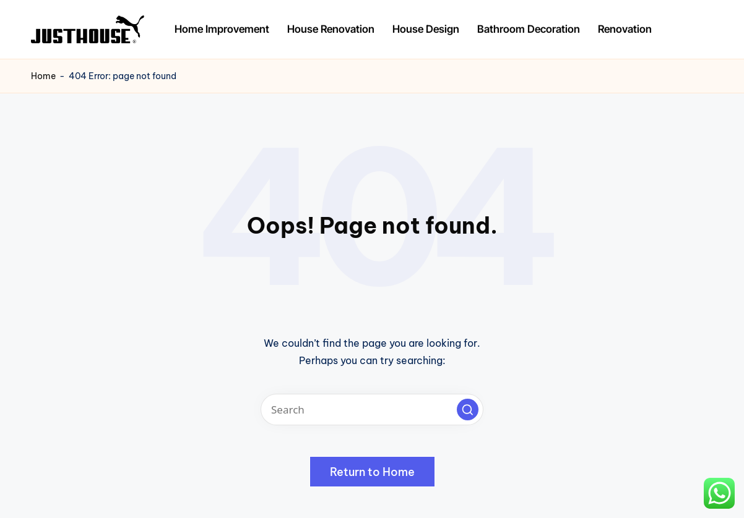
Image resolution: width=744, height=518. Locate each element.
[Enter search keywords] (372, 409)
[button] (467, 409)
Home (43, 76)
